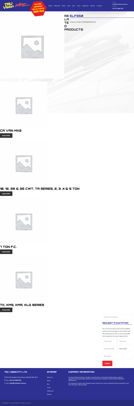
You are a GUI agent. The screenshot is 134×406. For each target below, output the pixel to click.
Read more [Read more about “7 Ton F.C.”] (6, 252)
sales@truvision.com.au (119, 4)
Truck (78, 6)
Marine (92, 6)
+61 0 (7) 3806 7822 (117, 8)
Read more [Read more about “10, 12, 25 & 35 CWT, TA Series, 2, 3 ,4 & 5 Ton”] (6, 194)
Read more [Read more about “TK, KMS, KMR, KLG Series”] (6, 310)
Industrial (85, 6)
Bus (73, 6)
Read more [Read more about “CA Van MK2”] (6, 135)
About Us (57, 6)
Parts (64, 6)
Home (50, 6)
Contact (99, 6)
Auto (69, 6)
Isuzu (79, 22)
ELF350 (16, 5)
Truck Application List (88, 22)
